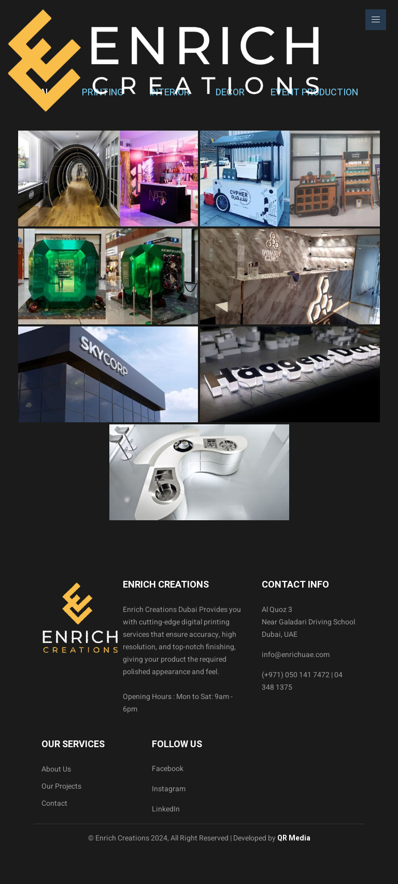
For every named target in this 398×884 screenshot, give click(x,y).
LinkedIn (166, 809)
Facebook (167, 768)
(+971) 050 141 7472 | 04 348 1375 (302, 681)
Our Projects (61, 786)
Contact (54, 803)
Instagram (169, 788)
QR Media (293, 838)
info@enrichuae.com (296, 654)
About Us (56, 769)
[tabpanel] (199, 325)
